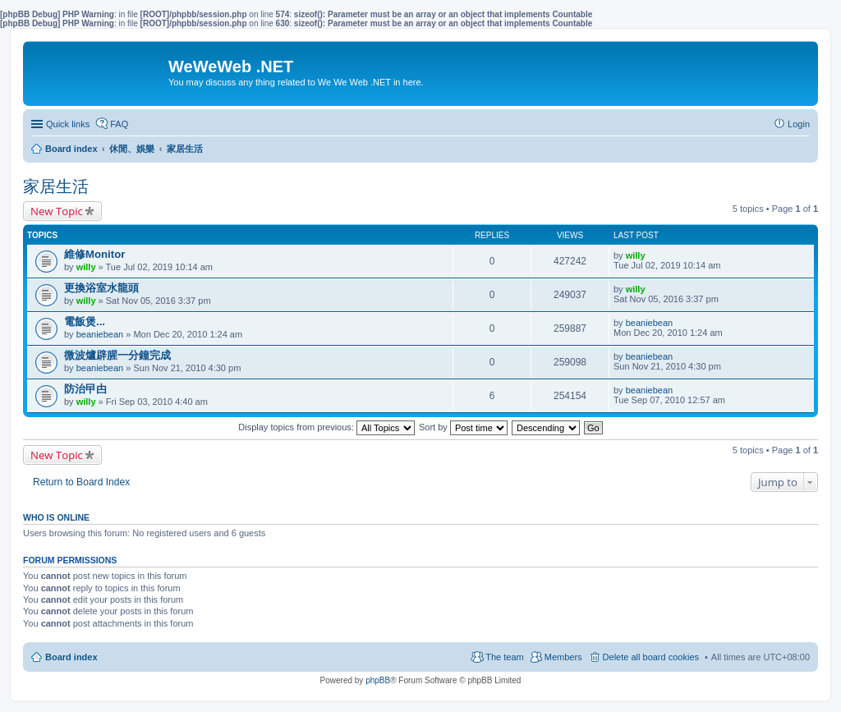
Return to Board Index (81, 482)
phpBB (377, 680)
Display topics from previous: (326, 427)
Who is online (56, 517)
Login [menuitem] (799, 124)
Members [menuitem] (563, 657)
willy (86, 267)
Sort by (463, 427)
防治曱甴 (85, 389)
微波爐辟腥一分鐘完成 (117, 355)
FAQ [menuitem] (119, 124)
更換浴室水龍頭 (101, 288)
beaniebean (100, 334)
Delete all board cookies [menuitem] (651, 657)
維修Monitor (94, 254)
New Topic (56, 211)
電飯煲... (84, 321)
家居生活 (56, 186)
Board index (71, 657)
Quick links (68, 124)
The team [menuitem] (504, 657)
